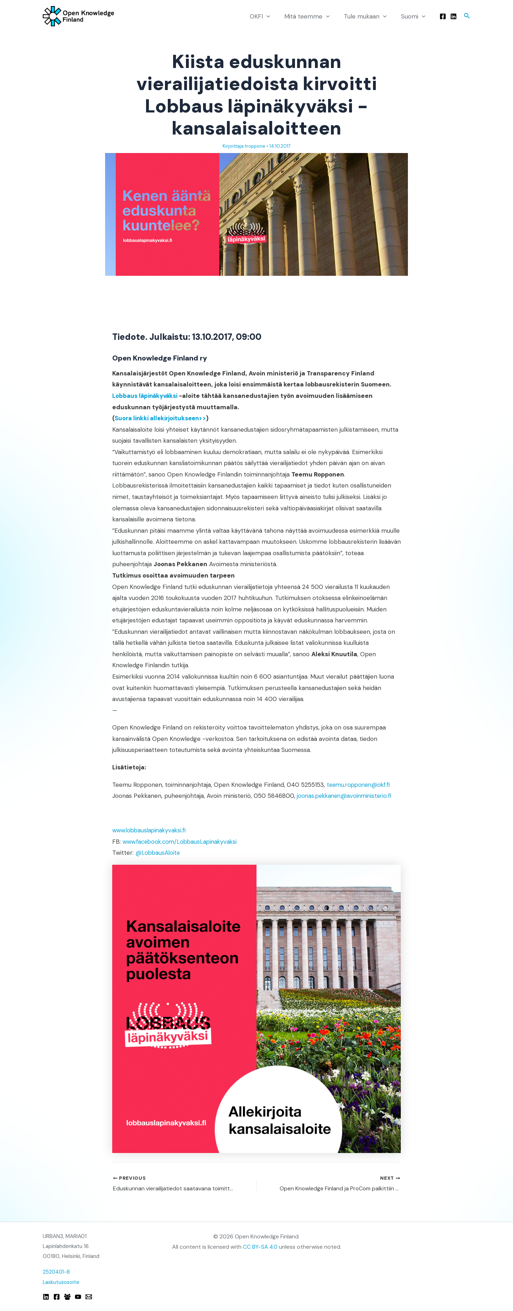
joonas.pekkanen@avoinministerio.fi (346, 796)
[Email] (89, 1297)
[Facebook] (443, 16)
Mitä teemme (312, 16)
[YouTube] (78, 1297)
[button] (274, 16)
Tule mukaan (368, 16)
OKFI (267, 16)
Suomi (414, 16)
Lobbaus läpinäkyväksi (146, 396)
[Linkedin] (453, 16)
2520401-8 (57, 1271)
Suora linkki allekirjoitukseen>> (162, 418)
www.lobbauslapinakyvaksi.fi (151, 830)
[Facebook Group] (67, 1297)
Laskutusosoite (62, 1282)
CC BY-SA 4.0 (260, 1247)
